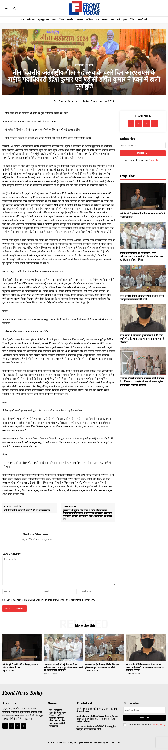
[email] (143, 145)
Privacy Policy (155, 160)
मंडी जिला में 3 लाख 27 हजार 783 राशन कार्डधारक (27, 510)
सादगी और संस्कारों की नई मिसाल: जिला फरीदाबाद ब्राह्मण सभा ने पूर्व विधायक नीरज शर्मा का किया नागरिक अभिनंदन (141, 256)
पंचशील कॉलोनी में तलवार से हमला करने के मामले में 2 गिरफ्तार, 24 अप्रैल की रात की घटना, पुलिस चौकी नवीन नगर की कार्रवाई (142, 382)
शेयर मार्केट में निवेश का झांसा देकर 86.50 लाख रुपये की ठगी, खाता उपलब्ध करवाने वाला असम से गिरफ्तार (142, 339)
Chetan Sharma (68, 101)
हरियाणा (79, 65)
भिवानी (89, 65)
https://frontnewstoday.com (36, 539)
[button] (10, 8)
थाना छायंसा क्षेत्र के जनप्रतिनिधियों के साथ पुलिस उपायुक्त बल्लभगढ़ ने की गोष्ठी (142, 297)
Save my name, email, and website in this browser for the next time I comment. (51, 600)
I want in (142, 153)
